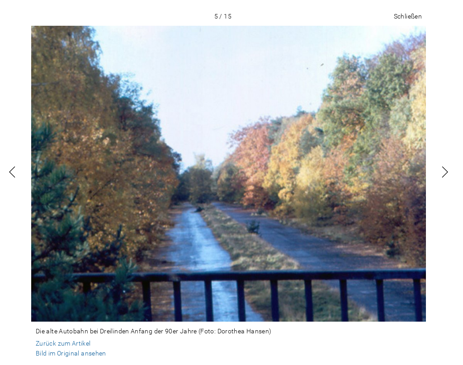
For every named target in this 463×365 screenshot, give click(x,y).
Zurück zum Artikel (63, 343)
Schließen (408, 16)
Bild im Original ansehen (71, 353)
